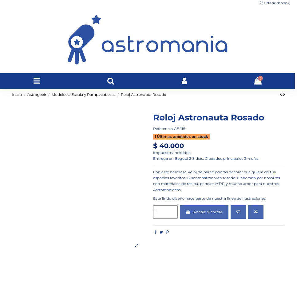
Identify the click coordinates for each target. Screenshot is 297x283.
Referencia (163, 128)
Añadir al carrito (204, 212)
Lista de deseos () (274, 3)
